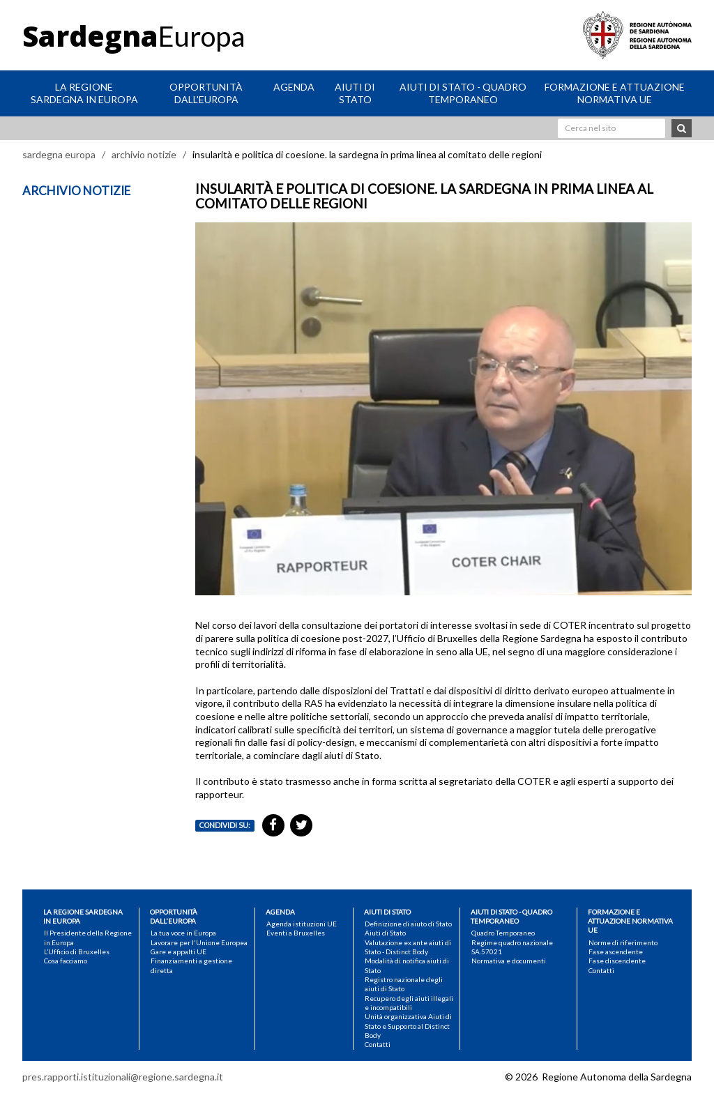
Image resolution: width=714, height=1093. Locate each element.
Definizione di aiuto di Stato (408, 923)
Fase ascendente (615, 951)
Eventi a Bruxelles (295, 932)
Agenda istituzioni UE (301, 923)
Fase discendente (617, 960)
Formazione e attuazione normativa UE (615, 93)
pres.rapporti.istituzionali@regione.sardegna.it (122, 1077)
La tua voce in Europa (183, 932)
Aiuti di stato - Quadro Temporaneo (463, 93)
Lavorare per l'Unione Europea (199, 942)
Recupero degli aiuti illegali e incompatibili (409, 1002)
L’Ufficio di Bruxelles (76, 951)
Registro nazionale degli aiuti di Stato (404, 984)
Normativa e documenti (508, 960)
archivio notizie (144, 154)
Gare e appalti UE (178, 951)
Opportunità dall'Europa (206, 93)
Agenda (293, 87)
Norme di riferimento (623, 942)
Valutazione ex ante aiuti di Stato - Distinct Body (408, 947)
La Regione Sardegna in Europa (84, 93)
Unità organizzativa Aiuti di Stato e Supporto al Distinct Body (408, 1025)
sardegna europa (59, 154)
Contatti (377, 1044)
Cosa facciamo (65, 960)
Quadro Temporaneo (503, 932)
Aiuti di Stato (355, 93)
